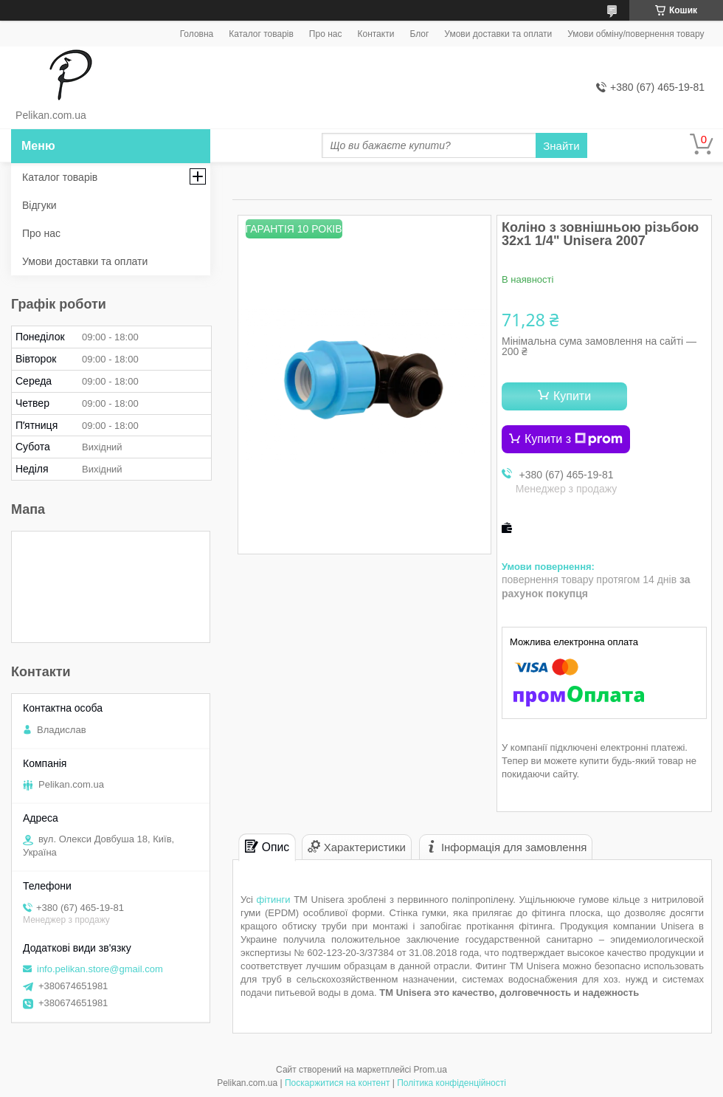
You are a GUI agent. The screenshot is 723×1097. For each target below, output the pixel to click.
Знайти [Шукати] (561, 146)
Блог (419, 34)
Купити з (574, 439)
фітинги (273, 899)
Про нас (325, 34)
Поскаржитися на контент (337, 1083)
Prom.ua (430, 1070)
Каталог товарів (261, 34)
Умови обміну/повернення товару (635, 34)
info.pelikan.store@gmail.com (100, 968)
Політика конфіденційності (451, 1083)
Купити (572, 396)
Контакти (375, 34)
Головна (197, 34)
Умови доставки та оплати (498, 34)
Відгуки (39, 205)
